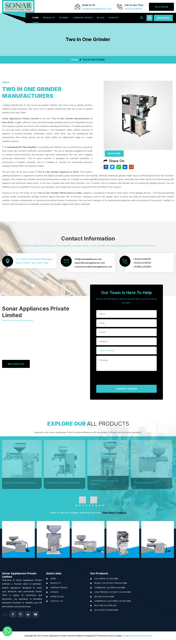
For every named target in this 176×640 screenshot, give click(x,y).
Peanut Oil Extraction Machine (110, 583)
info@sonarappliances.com (96, 8)
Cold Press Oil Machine (106, 578)
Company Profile (83, 17)
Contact (113, 17)
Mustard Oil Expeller (105, 605)
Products (49, 17)
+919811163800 (142, 266)
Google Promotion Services (137, 635)
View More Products (114, 512)
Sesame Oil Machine (104, 596)
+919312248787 (133, 8)
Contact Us (56, 601)
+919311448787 (142, 259)
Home (35, 17)
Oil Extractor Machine (106, 610)
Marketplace (57, 596)
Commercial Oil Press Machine (21, 147)
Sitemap (64, 17)
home (74, 59)
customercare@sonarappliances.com (93, 266)
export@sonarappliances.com (89, 262)
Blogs (100, 17)
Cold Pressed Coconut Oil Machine (112, 592)
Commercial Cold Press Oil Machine (112, 601)
